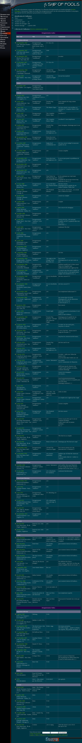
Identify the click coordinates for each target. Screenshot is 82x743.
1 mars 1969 (20, 311)
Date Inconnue (21, 538)
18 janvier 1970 (21, 330)
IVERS (3, 31)
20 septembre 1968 (22, 276)
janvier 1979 (20, 529)
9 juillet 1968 (20, 207)
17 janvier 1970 (21, 324)
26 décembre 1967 (22, 164)
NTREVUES (4, 29)
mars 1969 (20, 593)
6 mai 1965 (20, 561)
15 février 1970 (21, 366)
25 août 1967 (20, 620)
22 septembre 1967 (22, 56)
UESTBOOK (4, 37)
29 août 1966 (20, 575)
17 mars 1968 (20, 184)
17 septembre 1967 (22, 50)
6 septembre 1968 (22, 246)
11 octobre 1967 (21, 85)
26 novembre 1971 (22, 481)
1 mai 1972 (20, 487)
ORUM (3, 39)
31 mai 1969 (20, 471)
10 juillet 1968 (21, 213)
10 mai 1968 (20, 189)
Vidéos (37, 735)
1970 (18, 679)
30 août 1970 (20, 523)
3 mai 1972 (20, 492)
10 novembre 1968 (22, 291)
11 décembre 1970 (22, 447)
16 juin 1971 (20, 599)
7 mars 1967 (20, 107)
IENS (2, 46)
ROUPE (3, 18)
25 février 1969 (21, 587)
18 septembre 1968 (22, 70)
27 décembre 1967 (22, 62)
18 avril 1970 (20, 378)
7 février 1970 (21, 354)
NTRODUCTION (5, 14)
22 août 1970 (20, 419)
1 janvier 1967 (21, 614)
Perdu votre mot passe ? (35, 733)
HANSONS (4, 23)
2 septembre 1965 (22, 567)
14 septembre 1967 (22, 43)
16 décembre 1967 (22, 158)
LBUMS (3, 20)
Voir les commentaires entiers (39, 29)
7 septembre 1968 (22, 252)
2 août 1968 (20, 219)
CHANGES (4, 33)
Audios (32, 735)
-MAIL (3, 48)
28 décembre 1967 (22, 170)
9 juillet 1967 (20, 125)
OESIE (3, 41)
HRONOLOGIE (5, 27)
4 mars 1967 (20, 101)
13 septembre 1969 (22, 317)
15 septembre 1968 (22, 264)
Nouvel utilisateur (52, 735)
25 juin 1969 (20, 76)
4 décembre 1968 (21, 650)
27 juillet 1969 (21, 713)
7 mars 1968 (20, 176)
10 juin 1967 (20, 687)
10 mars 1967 (20, 119)
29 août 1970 (20, 435)
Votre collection (62, 735)
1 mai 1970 (20, 386)
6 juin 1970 (20, 403)
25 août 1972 (20, 508)
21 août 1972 (20, 500)
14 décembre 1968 (22, 297)
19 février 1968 (21, 581)
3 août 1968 (20, 233)
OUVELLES (4, 16)
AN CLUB (4, 35)
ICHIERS (3, 43)
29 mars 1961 (20, 95)
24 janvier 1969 (21, 305)
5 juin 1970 (20, 391)
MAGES (3, 25)
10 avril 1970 (20, 372)
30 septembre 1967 (22, 137)
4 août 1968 (20, 240)
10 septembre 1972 (22, 514)
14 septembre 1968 (22, 258)
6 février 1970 (21, 342)
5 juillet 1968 (20, 201)
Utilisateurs (43, 735)
